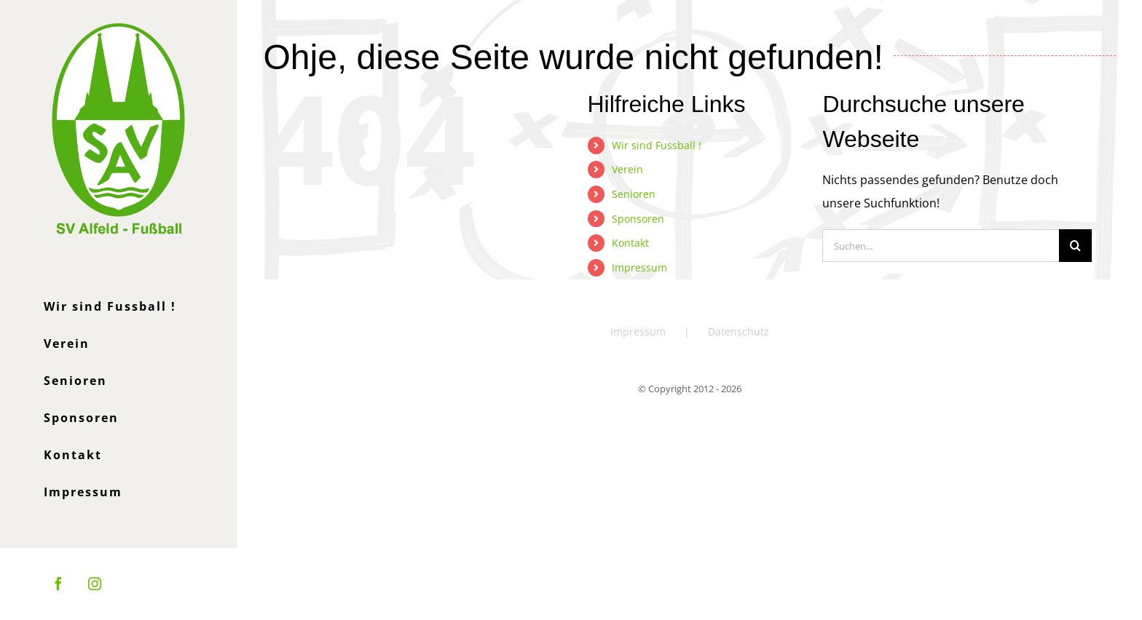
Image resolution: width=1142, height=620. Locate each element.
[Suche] (1075, 245)
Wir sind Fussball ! (656, 145)
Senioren (633, 194)
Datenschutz (738, 331)
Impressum (639, 267)
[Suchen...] (940, 245)
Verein (627, 169)
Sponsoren (638, 219)
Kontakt (630, 243)
